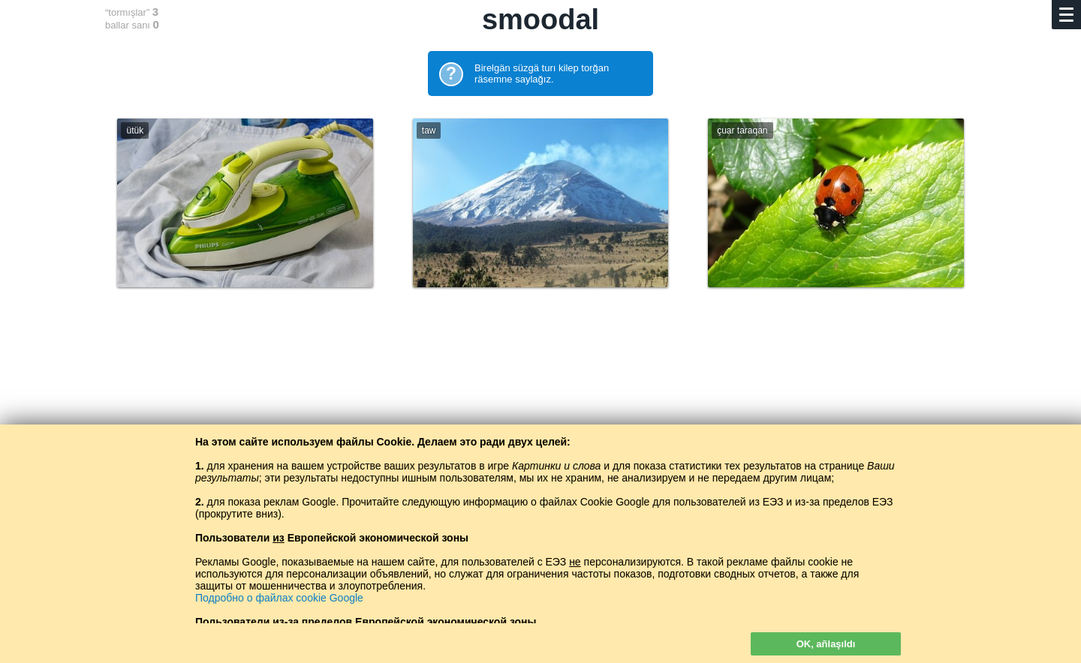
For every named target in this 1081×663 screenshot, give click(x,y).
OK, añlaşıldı (826, 644)
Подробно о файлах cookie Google (279, 598)
